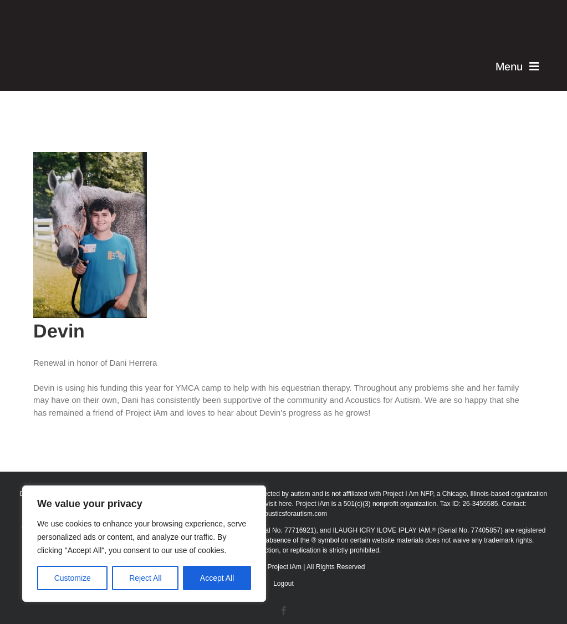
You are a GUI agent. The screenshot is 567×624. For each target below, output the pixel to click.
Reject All (145, 578)
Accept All (217, 578)
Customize (72, 578)
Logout (283, 583)
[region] (144, 543)
